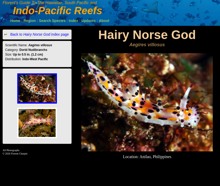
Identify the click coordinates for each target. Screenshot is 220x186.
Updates (88, 21)
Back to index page (39, 34)
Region (29, 21)
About (104, 21)
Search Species (52, 21)
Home (15, 21)
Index (73, 21)
